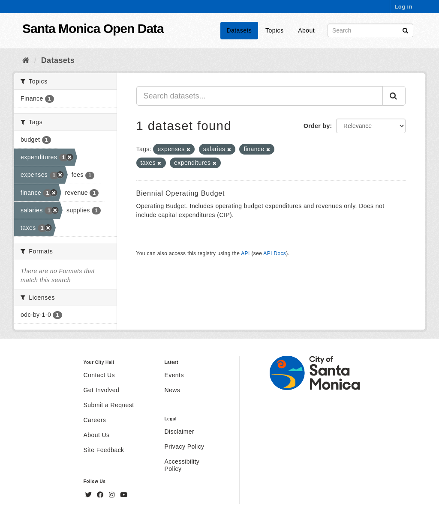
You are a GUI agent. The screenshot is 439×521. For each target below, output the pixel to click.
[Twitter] (90, 495)
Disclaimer (179, 431)
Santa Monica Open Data (93, 28)
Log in (403, 6)
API (245, 253)
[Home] (26, 60)
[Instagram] (112, 495)
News (172, 390)
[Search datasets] (370, 30)
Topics (274, 30)
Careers (95, 420)
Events (173, 375)
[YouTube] (123, 495)
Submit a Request (109, 405)
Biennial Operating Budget (180, 193)
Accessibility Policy (181, 465)
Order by (317, 125)
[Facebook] (101, 495)
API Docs (274, 253)
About (306, 30)
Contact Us (99, 375)
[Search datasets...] (259, 96)
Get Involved (102, 390)
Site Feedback (104, 450)
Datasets (239, 30)
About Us (97, 435)
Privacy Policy (184, 446)
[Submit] (405, 29)
